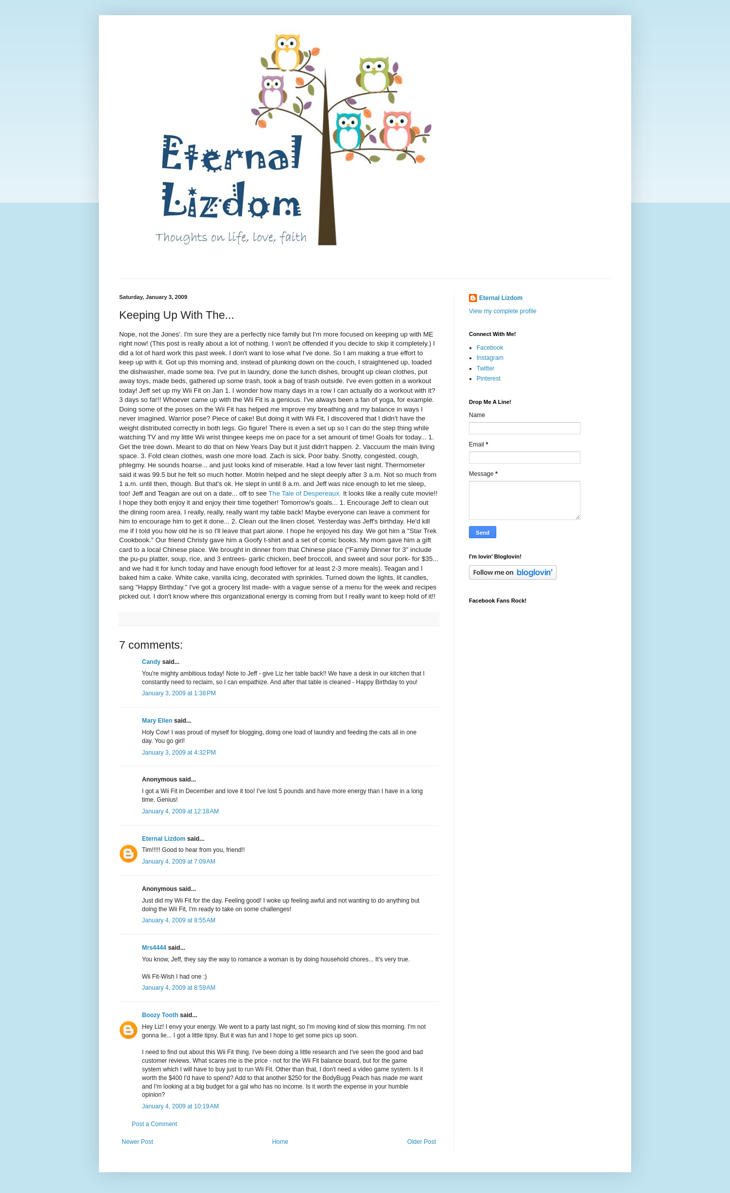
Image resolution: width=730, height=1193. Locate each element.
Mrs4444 (154, 947)
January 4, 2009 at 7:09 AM (178, 861)
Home (280, 1141)
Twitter (485, 368)
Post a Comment (154, 1124)
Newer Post (137, 1141)
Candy (151, 661)
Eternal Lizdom (164, 838)
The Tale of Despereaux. (305, 493)
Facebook (490, 347)
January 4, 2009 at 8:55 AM (178, 920)
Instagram (490, 357)
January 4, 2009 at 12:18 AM (180, 811)
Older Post (421, 1141)
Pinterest (488, 378)
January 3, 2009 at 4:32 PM (179, 752)
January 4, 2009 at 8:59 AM (178, 987)
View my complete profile (502, 311)
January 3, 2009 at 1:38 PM (179, 693)
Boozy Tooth (160, 1015)
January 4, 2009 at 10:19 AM (180, 1106)
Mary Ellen (157, 720)
